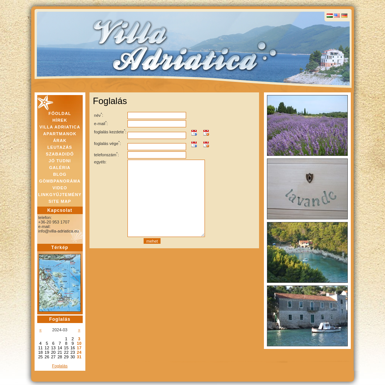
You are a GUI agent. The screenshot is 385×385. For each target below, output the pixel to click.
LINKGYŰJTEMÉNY (59, 194)
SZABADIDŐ (60, 154)
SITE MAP (60, 201)
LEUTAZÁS (59, 147)
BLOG (60, 174)
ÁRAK (60, 140)
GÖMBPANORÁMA (59, 181)
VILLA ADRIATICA (59, 127)
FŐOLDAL (60, 113)
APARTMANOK (60, 133)
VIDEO (59, 188)
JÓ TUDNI (60, 161)
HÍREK (59, 120)
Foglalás (60, 366)
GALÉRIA (60, 167)
